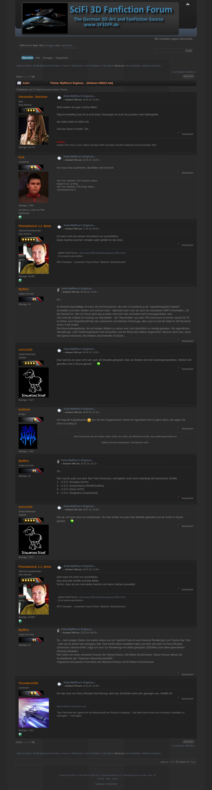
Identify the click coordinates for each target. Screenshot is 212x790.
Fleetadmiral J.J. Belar (34, 226)
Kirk (21, 157)
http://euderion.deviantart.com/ (71, 706)
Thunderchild (28, 683)
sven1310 (25, 349)
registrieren (66, 45)
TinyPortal (99, 784)
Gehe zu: (164, 762)
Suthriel (24, 409)
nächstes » (190, 72)
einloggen (50, 45)
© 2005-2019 (111, 784)
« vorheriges (177, 72)
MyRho (23, 289)
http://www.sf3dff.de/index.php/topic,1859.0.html (102, 253)
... (27, 76)
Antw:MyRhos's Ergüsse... (79, 96)
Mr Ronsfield (132, 65)
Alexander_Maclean (32, 96)
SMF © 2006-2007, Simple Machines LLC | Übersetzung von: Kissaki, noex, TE (119, 775)
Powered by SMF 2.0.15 (70, 775)
